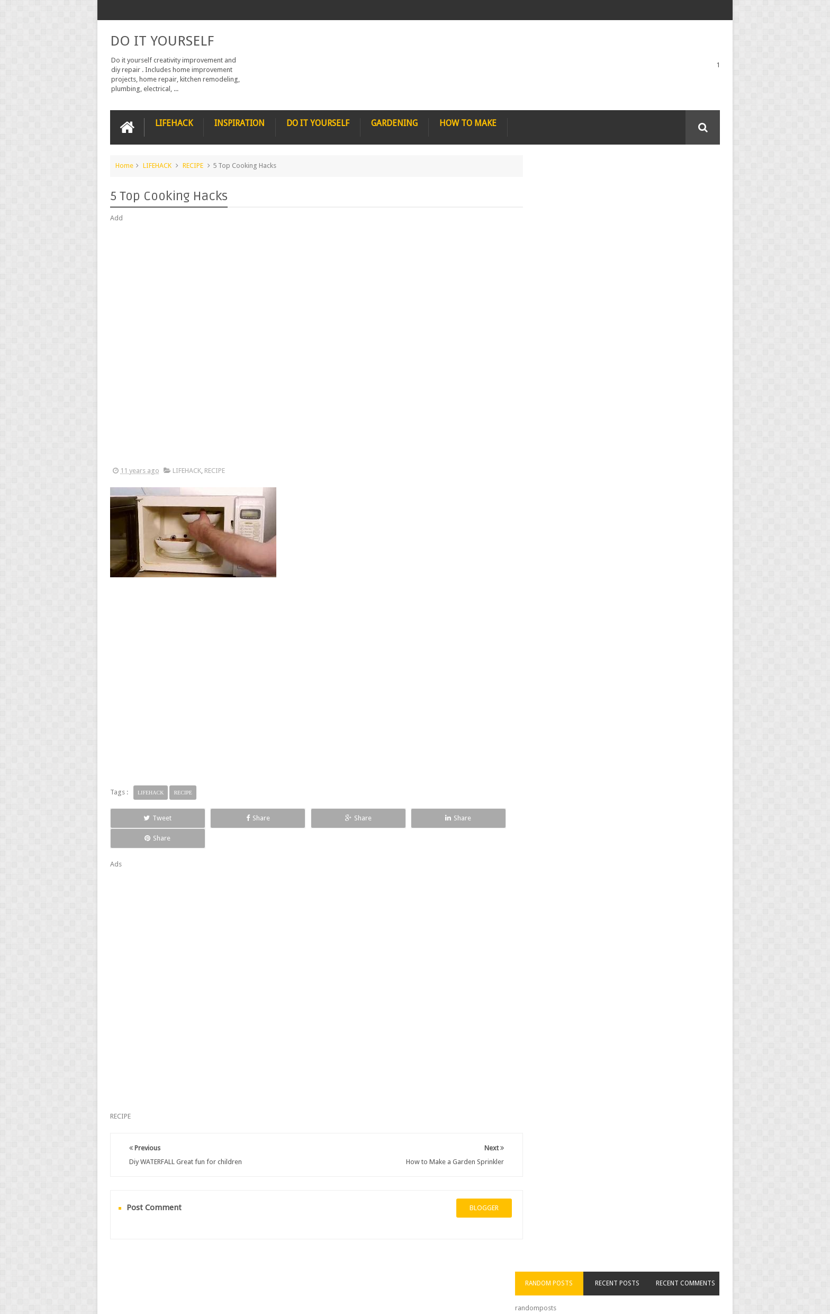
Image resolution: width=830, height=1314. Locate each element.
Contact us (693, 1266)
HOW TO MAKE (468, 123)
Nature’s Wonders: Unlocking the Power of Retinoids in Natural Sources (644, 321)
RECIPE (193, 165)
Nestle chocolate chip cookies (639, 494)
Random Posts (567, 185)
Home (124, 165)
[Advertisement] (311, 344)
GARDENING (394, 123)
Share (229, 817)
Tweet (148, 817)
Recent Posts (628, 185)
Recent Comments (689, 185)
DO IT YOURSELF (162, 40)
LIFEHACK (174, 123)
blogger (473, 1188)
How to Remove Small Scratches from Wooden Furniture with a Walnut (644, 440)
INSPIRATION (239, 123)
